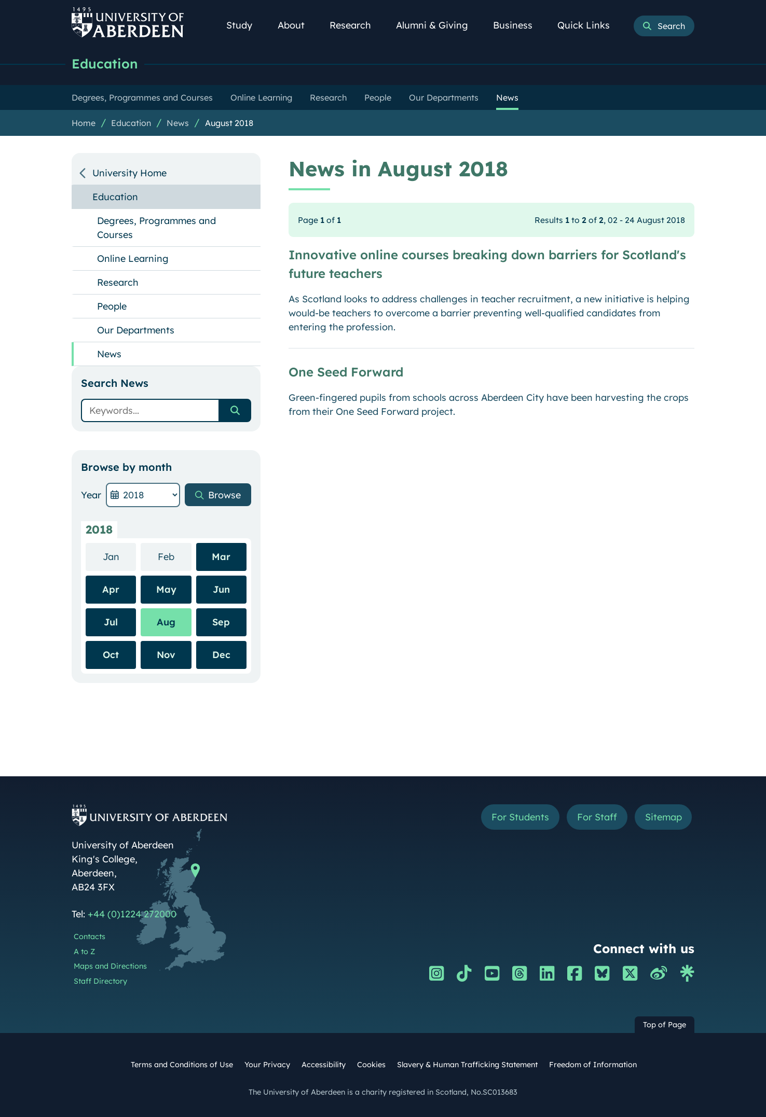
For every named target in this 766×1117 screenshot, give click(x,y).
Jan (119, 556)
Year (91, 495)
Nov (166, 655)
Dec (221, 655)
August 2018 (229, 123)
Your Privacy (267, 1064)
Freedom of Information (593, 1064)
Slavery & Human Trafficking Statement (467, 1064)
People (112, 306)
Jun (221, 589)
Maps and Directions (110, 966)
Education (105, 63)
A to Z (84, 951)
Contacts (89, 936)
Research (356, 25)
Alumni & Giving (438, 25)
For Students (520, 817)
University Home (129, 173)
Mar (221, 557)
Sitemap (663, 817)
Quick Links (589, 25)
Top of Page (664, 1024)
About (297, 25)
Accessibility (324, 1064)
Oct (111, 655)
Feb (175, 556)
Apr (110, 589)
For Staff (597, 817)
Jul (111, 622)
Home (83, 123)
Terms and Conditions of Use (182, 1064)
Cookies (371, 1064)
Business (518, 25)
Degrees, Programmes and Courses (156, 228)
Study (245, 25)
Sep (221, 622)
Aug (166, 622)
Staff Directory (100, 981)
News (178, 123)
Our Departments (135, 330)
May (166, 589)
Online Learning (133, 258)
